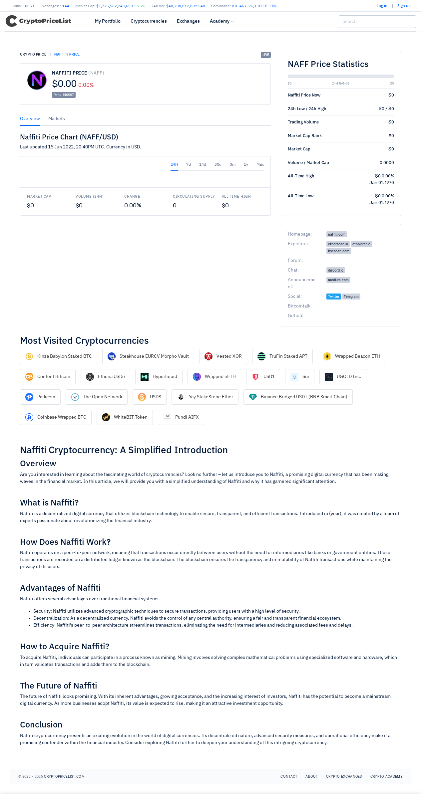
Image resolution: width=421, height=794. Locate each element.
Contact (288, 776)
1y (246, 165)
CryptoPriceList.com (64, 776)
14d (202, 165)
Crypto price (33, 54)
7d (188, 165)
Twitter (333, 296)
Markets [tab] (56, 118)
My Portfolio (108, 21)
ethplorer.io (361, 244)
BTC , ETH (254, 6)
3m (232, 165)
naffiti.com (336, 234)
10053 (28, 6)
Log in (382, 6)
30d (217, 165)
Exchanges (188, 21)
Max (260, 165)
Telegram (351, 296)
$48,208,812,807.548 (185, 6)
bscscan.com (338, 251)
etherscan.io (338, 244)
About (311, 776)
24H (174, 165)
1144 (64, 6)
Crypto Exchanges (344, 776)
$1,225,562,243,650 (120, 6)
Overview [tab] (30, 118)
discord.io (335, 270)
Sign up (404, 6)
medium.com (338, 280)
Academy (219, 21)
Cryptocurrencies (149, 21)
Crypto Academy (386, 776)
